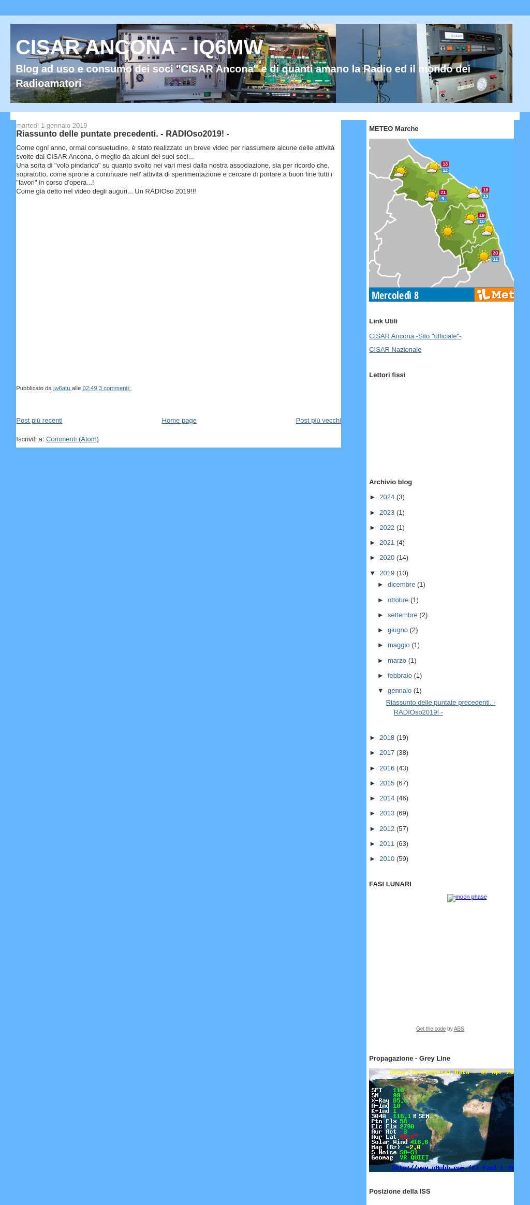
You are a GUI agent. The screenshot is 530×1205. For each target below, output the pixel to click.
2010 (387, 858)
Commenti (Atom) (72, 439)
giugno (399, 630)
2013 (387, 813)
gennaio (401, 690)
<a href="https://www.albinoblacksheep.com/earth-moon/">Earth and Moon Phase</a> (440, 966)
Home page (179, 420)
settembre (403, 615)
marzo (398, 660)
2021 (387, 542)
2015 (387, 783)
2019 (387, 573)
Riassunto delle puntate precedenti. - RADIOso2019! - (122, 133)
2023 (387, 512)
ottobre (399, 600)
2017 (387, 752)
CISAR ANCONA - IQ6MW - (146, 47)
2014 (387, 798)
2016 (387, 768)
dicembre (402, 584)
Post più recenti (39, 420)
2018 (387, 737)
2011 (387, 843)
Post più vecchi (318, 420)
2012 (387, 828)
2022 (387, 527)
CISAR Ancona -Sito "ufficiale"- (415, 336)
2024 (387, 497)
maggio (399, 645)
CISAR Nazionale (395, 349)
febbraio (401, 675)
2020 (387, 557)
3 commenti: (115, 388)
